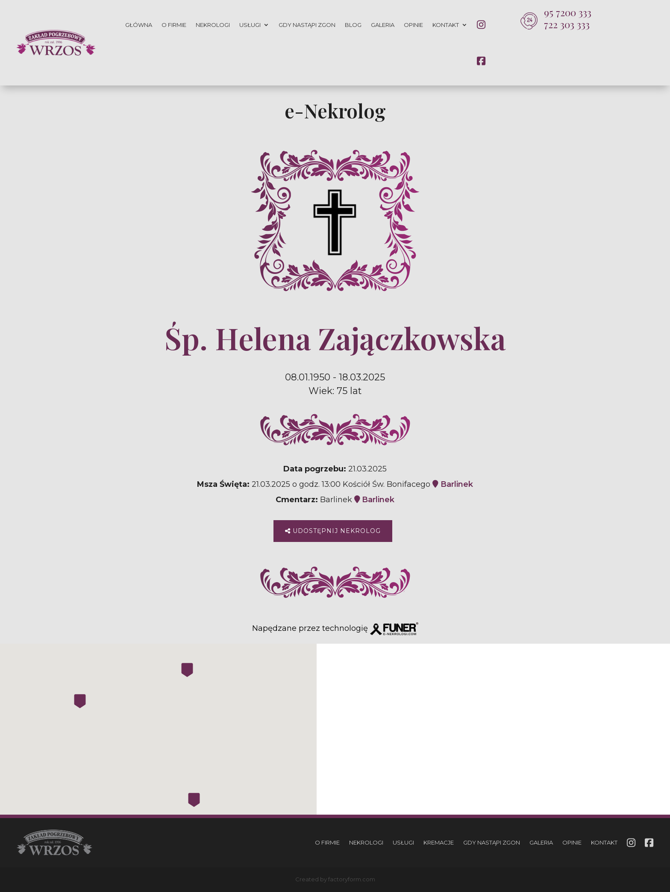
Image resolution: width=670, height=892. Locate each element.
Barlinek (452, 484)
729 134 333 (618, 769)
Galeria (382, 24)
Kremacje (438, 842)
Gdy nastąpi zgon (307, 24)
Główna (138, 24)
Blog (353, 24)
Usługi (250, 24)
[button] (17, 843)
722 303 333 (567, 24)
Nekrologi (213, 24)
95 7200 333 (567, 12)
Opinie (413, 24)
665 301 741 (512, 757)
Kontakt (445, 24)
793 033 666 (514, 769)
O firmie (174, 24)
